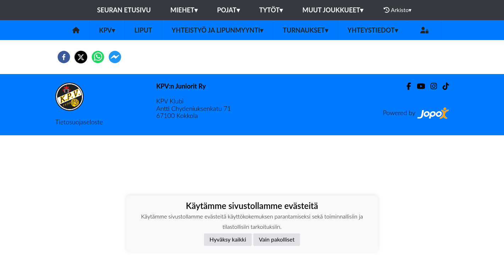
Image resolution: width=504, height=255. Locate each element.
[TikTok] (443, 86)
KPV (107, 30)
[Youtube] (418, 86)
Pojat (228, 10)
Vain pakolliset (277, 239)
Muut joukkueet (332, 10)
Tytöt (271, 10)
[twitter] (80, 57)
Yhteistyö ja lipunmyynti (217, 30)
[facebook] (63, 57)
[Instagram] (431, 86)
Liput (143, 30)
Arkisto (397, 10)
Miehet (184, 10)
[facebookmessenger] (115, 57)
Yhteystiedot (373, 30)
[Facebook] (406, 86)
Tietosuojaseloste (79, 122)
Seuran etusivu (124, 10)
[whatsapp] (98, 57)
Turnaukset (305, 30)
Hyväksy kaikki (228, 239)
